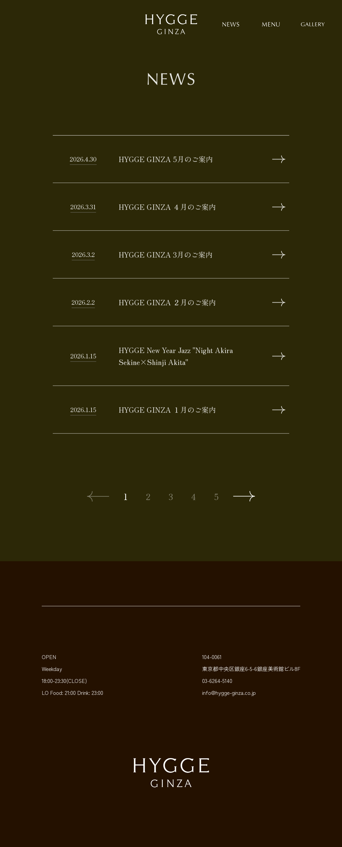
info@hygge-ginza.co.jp (229, 692)
